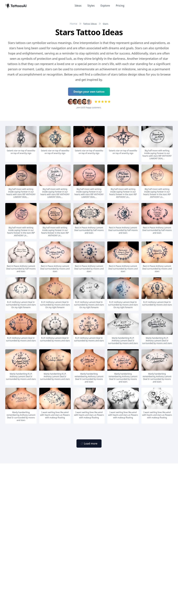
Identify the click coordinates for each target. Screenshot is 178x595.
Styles (91, 5)
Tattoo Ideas (90, 23)
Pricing (120, 5)
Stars (105, 23)
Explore (105, 5)
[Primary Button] (89, 443)
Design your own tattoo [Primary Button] (89, 91)
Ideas (78, 5)
